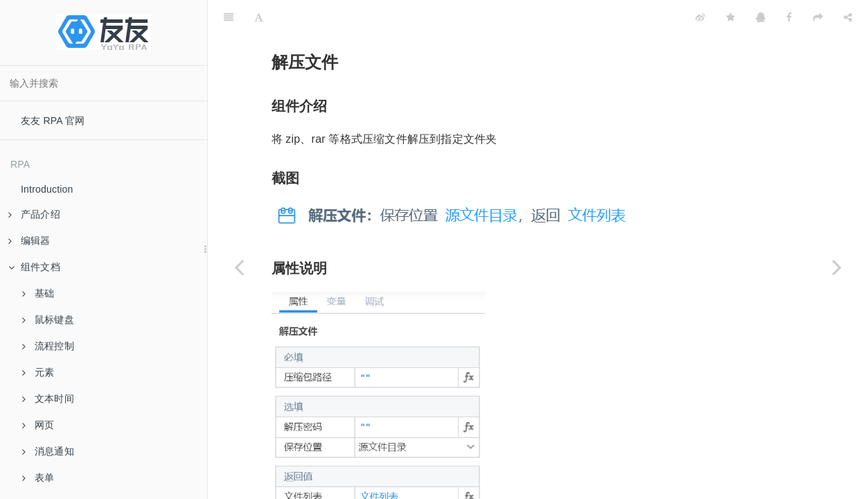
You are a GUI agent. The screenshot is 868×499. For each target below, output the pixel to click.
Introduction (47, 189)
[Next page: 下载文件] (837, 267)
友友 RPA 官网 (53, 120)
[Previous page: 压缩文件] (239, 267)
